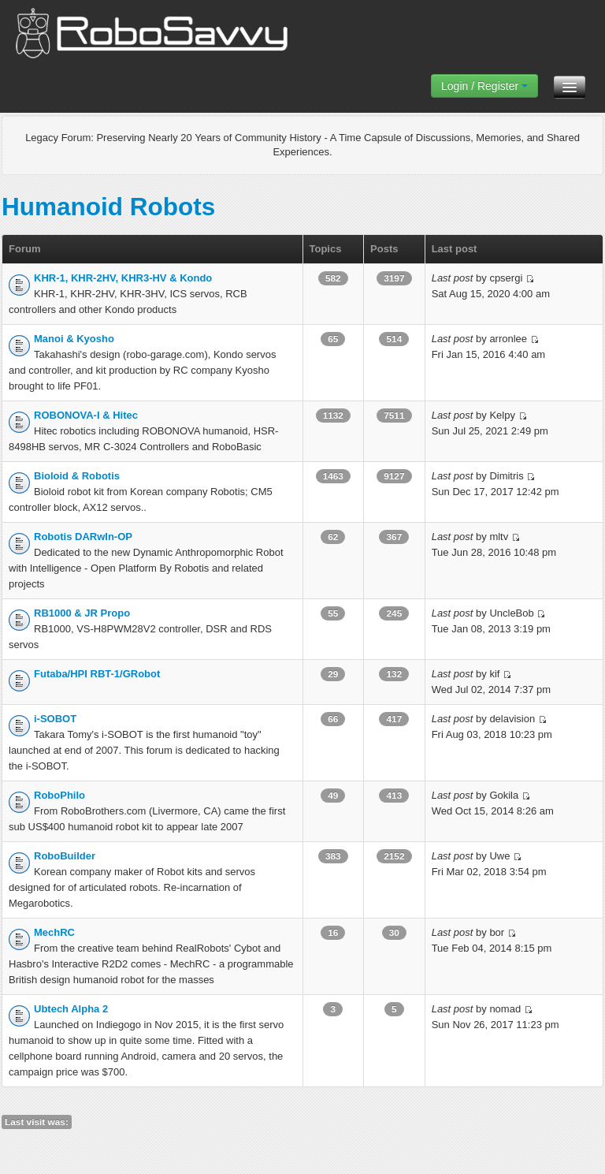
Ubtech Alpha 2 (71, 1009)
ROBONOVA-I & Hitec (86, 415)
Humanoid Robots (108, 206)
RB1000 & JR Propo (82, 613)
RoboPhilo (59, 795)
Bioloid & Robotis (77, 476)
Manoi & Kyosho (74, 339)
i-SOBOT (55, 719)
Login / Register (484, 86)
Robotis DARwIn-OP (83, 536)
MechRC (54, 932)
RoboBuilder (64, 856)
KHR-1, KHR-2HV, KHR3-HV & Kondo (123, 278)
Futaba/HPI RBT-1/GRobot (97, 674)
